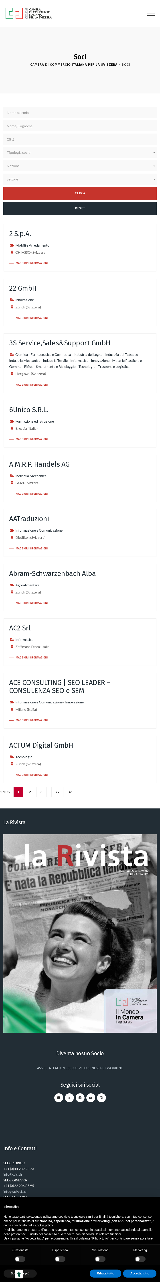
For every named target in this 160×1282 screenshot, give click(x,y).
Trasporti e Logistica (114, 366)
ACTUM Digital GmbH (41, 745)
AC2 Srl (20, 628)
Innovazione (24, 300)
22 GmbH (23, 288)
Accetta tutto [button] (139, 1273)
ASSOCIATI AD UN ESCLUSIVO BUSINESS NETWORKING (80, 1068)
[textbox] (80, 152)
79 (57, 792)
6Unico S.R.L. (28, 409)
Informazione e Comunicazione (39, 530)
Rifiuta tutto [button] (105, 1273)
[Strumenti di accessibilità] (19, 1274)
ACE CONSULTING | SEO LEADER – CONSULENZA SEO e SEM (59, 686)
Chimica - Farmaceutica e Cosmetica (43, 354)
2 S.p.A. (20, 233)
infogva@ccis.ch (15, 1191)
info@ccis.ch (12, 1174)
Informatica (79, 360)
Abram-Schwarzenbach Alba (52, 573)
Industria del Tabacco (121, 354)
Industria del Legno (88, 354)
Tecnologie (86, 366)
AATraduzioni (29, 518)
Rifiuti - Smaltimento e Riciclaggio (50, 366)
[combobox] (80, 152)
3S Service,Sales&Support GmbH (59, 343)
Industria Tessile (55, 360)
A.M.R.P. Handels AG (39, 464)
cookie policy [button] (44, 1225)
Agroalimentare (27, 585)
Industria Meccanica (24, 360)
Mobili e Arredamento (32, 245)
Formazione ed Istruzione (34, 421)
